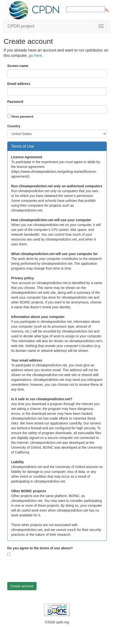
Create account (21, 586)
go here (36, 55)
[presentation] (44, 568)
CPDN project (21, 26)
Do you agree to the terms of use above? (40, 548)
